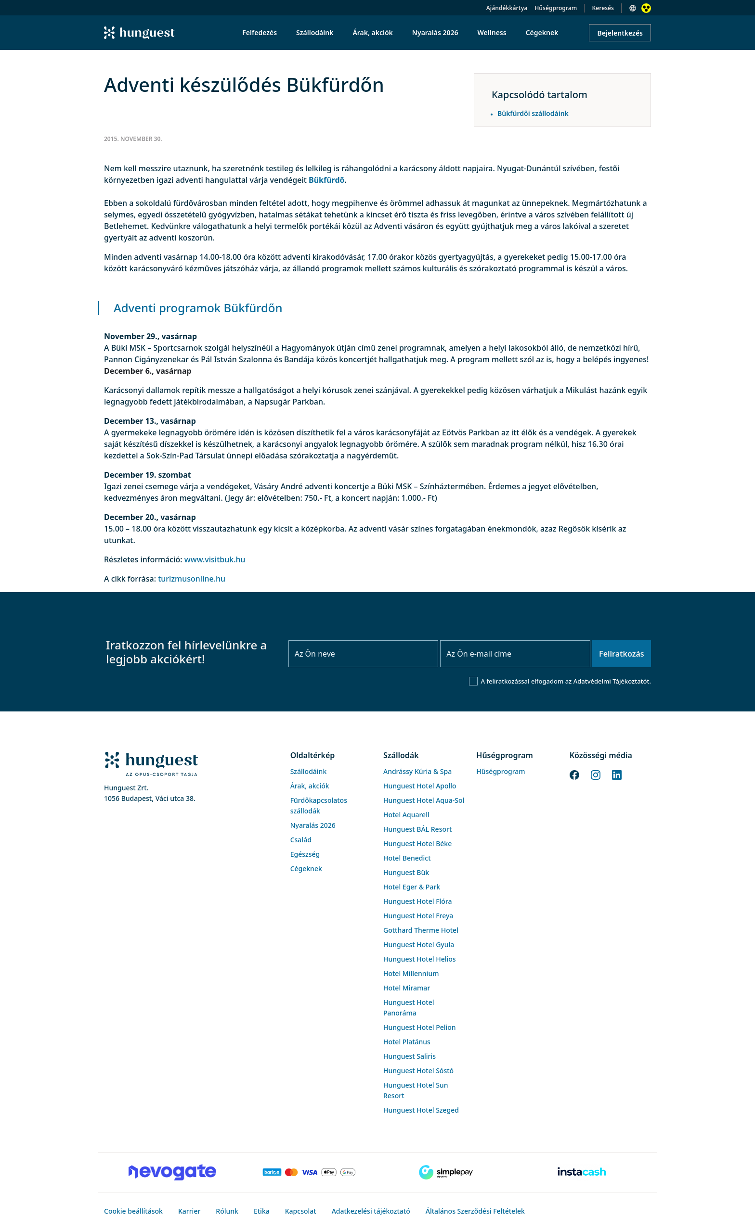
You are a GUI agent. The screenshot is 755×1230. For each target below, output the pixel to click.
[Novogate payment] (172, 1172)
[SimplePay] (446, 1172)
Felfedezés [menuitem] (259, 32)
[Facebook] (574, 774)
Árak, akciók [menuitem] (372, 32)
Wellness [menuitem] (492, 32)
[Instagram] (595, 774)
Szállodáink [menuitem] (314, 32)
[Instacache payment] (582, 1172)
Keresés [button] (603, 8)
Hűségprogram (555, 8)
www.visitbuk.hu (215, 559)
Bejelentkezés (620, 33)
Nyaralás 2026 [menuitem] (435, 32)
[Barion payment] (309, 1172)
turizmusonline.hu (191, 578)
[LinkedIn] (617, 774)
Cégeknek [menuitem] (542, 32)
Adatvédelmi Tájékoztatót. (612, 681)
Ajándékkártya (506, 8)
